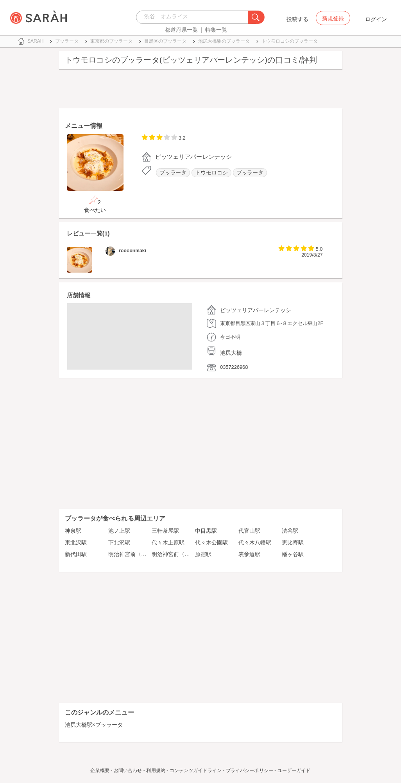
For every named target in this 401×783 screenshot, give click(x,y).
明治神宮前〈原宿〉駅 (135, 554)
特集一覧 (216, 30)
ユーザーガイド (294, 770)
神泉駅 (73, 531)
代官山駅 (249, 531)
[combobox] (194, 17)
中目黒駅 (206, 531)
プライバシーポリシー (249, 770)
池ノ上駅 (119, 531)
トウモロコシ (211, 173)
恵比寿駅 (293, 542)
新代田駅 (76, 554)
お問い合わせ (128, 770)
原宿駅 (203, 554)
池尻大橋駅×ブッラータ (94, 725)
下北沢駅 (119, 542)
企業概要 (99, 770)
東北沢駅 (76, 542)
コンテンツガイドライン (196, 770)
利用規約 (155, 770)
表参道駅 (249, 554)
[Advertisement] (200, 91)
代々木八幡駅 (254, 542)
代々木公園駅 (211, 542)
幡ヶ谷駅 (293, 554)
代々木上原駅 (168, 542)
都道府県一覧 (181, 30)
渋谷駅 (290, 531)
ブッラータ (173, 173)
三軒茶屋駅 (165, 531)
